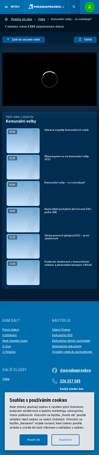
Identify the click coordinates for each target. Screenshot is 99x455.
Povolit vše (33, 440)
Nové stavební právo (14, 341)
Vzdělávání (9, 335)
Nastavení (65, 440)
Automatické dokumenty (67, 346)
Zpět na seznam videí (23, 39)
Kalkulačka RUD (62, 335)
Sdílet (85, 39)
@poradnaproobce (75, 370)
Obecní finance (61, 329)
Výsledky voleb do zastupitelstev (72, 352)
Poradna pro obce (18, 19)
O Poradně (9, 352)
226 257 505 (70, 381)
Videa (41, 19)
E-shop (6, 346)
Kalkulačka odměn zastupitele (71, 341)
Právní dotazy (10, 329)
